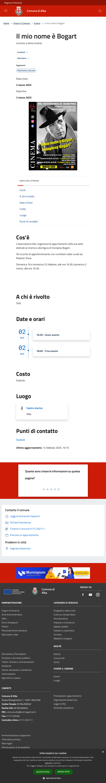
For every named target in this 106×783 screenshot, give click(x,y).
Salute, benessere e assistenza (16, 670)
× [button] (103, 752)
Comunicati (59, 658)
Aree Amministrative (12, 614)
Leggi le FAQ (60, 704)
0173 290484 (13, 716)
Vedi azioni (23, 58)
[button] (53, 778)
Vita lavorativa (61, 618)
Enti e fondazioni (10, 622)
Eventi (37, 23)
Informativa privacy (11, 739)
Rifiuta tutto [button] (64, 771)
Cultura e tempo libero (64, 614)
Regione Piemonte (13, 2)
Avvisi (57, 662)
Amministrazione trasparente (16, 735)
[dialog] (53, 766)
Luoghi (57, 680)
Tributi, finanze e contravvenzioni (18, 662)
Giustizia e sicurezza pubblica (16, 658)
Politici (5, 626)
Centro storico (34, 408)
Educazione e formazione (14, 654)
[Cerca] (100, 11)
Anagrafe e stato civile (64, 610)
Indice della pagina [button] (29, 180)
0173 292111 (26, 720)
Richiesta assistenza (63, 708)
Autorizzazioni (9, 674)
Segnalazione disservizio (65, 700)
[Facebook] (83, 595)
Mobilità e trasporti (63, 638)
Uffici (4, 618)
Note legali (7, 743)
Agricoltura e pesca (11, 678)
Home (6, 23)
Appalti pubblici (61, 626)
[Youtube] (90, 595)
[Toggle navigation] (5, 10)
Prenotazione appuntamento (67, 696)
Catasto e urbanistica (64, 630)
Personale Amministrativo (14, 630)
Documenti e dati (10, 634)
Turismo (57, 634)
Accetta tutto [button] (42, 771)
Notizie (57, 654)
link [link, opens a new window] (77, 765)
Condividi (23, 52)
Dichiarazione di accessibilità (15, 747)
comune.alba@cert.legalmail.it (21, 712)
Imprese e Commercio (64, 622)
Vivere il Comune (21, 23)
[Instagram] (98, 595)
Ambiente (6, 666)
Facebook (20, 439)
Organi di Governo (10, 610)
